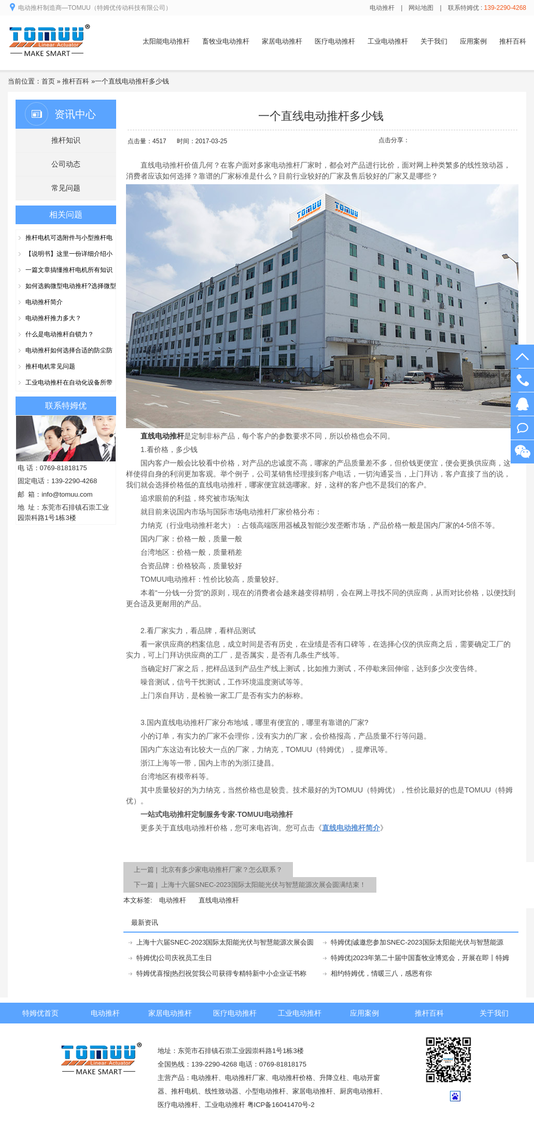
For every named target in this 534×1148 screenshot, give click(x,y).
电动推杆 (382, 7)
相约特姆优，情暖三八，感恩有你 (381, 973)
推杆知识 (65, 140)
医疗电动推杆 (335, 41)
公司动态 (65, 164)
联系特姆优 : (487, 7)
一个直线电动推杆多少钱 (132, 81)
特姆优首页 (40, 1013)
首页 (48, 81)
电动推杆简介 (44, 302)
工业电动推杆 (388, 41)
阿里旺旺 (522, 428)
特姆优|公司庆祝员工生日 (174, 958)
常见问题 (65, 188)
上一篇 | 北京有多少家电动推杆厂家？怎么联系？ (208, 869)
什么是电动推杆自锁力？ (59, 334)
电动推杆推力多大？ (53, 318)
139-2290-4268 (522, 380)
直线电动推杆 (219, 900)
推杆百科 (512, 41)
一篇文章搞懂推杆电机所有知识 (69, 270)
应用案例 (473, 41)
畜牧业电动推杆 (225, 41)
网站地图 (421, 7)
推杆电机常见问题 (50, 366)
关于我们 (433, 41)
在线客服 (522, 404)
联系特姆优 (66, 405)
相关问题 (65, 214)
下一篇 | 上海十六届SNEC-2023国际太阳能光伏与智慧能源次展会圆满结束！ (250, 885)
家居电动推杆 (282, 41)
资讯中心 (75, 114)
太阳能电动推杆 (166, 41)
